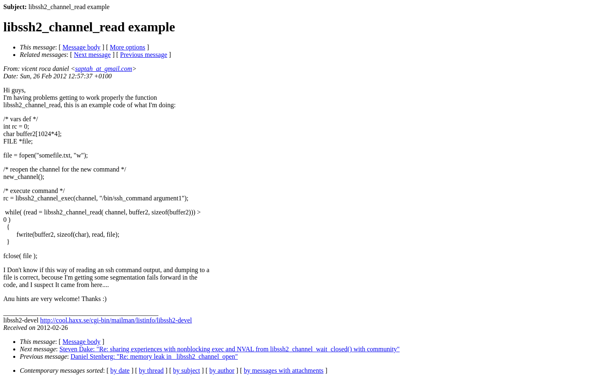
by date (120, 370)
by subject (186, 370)
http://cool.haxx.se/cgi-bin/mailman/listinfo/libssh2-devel (116, 320)
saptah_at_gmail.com (103, 68)
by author (221, 370)
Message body (82, 47)
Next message (92, 54)
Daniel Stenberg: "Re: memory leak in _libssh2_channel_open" (154, 356)
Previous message (143, 54)
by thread (151, 370)
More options (127, 47)
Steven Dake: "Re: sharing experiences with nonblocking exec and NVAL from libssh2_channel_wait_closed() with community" (229, 349)
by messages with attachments (283, 370)
